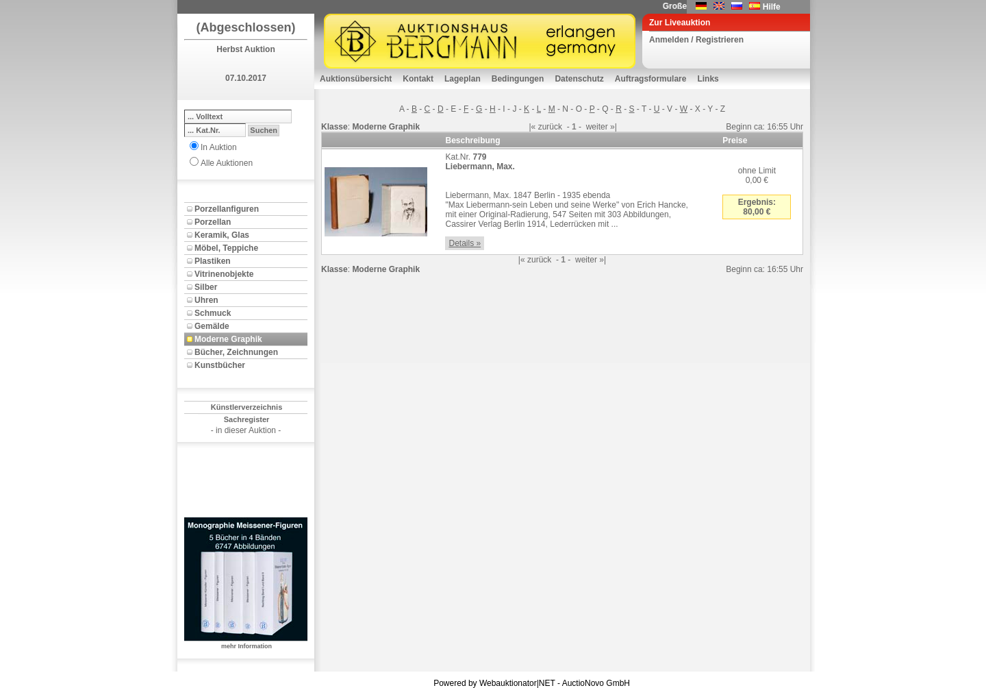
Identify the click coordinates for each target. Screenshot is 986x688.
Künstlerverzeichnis (247, 407)
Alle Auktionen (227, 163)
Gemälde (211, 326)
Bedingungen (518, 79)
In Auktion (219, 147)
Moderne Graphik (228, 339)
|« (532, 127)
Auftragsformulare (651, 79)
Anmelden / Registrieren (696, 40)
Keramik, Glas (221, 235)
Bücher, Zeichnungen (236, 352)
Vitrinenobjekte (223, 274)
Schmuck (212, 313)
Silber (205, 287)
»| (613, 127)
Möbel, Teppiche (226, 248)
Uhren (206, 300)
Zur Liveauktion (679, 22)
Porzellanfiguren (226, 209)
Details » (464, 243)
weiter (597, 127)
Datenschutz (579, 79)
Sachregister (247, 419)
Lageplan (462, 79)
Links (707, 79)
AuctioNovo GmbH (596, 683)
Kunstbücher (219, 365)
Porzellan (212, 222)
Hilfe (772, 7)
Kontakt (418, 79)
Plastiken (212, 261)
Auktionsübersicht (356, 79)
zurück (550, 127)
